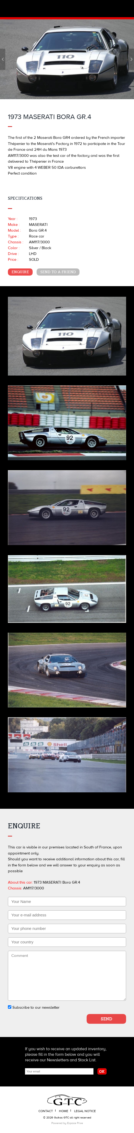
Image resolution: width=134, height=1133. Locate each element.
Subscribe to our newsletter (33, 1007)
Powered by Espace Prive (67, 1123)
